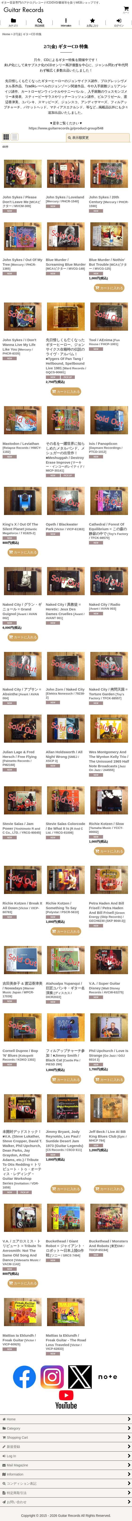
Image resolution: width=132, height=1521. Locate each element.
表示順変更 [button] (78, 138)
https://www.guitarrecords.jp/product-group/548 (66, 128)
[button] (39, 22)
